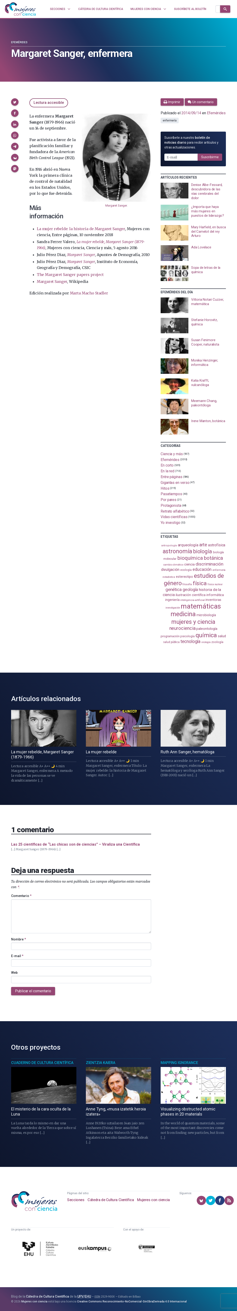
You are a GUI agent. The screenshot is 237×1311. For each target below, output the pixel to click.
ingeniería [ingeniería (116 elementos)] (172, 600)
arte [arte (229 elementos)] (203, 544)
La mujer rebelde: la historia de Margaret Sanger (81, 228)
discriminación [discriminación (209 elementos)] (209, 564)
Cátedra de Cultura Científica (110, 1200)
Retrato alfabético (175, 511)
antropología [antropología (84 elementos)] (169, 545)
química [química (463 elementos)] (206, 635)
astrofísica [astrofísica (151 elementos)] (216, 545)
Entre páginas (171, 477)
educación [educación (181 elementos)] (202, 569)
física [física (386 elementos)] (200, 583)
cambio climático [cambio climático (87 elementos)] (173, 564)
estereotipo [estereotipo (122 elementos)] (184, 577)
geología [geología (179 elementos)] (190, 589)
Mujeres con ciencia (153, 1200)
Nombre (18, 939)
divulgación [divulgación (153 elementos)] (170, 569)
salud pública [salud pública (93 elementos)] (171, 642)
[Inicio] (20, 9)
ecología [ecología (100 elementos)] (186, 570)
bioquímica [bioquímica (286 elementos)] (190, 558)
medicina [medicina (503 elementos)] (183, 614)
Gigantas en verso (175, 482)
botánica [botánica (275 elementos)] (213, 558)
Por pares (168, 500)
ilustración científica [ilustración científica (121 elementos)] (191, 595)
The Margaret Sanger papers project (70, 274)
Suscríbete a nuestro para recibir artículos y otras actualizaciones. (191, 142)
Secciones (75, 1200)
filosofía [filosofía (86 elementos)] (187, 584)
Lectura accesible (49, 102)
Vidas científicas (174, 517)
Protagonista (171, 505)
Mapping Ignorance (179, 1063)
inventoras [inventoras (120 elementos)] (213, 600)
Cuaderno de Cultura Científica (42, 1063)
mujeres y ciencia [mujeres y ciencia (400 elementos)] (193, 621)
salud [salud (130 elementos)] (222, 636)
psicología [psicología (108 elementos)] (187, 636)
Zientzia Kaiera (100, 1063)
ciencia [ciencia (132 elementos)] (189, 564)
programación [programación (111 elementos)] (170, 636)
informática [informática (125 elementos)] (215, 595)
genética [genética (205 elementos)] (173, 589)
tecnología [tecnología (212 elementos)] (190, 641)
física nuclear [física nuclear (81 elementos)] (215, 584)
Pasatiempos (171, 494)
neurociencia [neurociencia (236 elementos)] (182, 628)
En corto (167, 465)
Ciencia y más (172, 454)
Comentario (21, 896)
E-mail (17, 956)
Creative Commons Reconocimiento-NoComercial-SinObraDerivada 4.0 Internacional (132, 1301)
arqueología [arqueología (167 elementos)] (188, 545)
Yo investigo (170, 522)
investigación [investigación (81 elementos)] (172, 607)
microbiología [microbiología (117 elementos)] (206, 615)
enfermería (170, 120)
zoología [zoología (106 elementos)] (217, 642)
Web (14, 972)
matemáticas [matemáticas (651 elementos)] (201, 606)
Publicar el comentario (33, 991)
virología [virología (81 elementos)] (205, 642)
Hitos (165, 488)
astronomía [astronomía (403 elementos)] (177, 551)
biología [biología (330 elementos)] (202, 551)
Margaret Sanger (116, 205)
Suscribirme (210, 157)
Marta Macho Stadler (89, 293)
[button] (15, 102)
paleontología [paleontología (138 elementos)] (206, 629)
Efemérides (19, 42)
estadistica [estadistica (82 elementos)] (169, 576)
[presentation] (193, 191)
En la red (167, 471)
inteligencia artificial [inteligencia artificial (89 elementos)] (192, 600)
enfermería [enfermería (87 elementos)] (218, 570)
